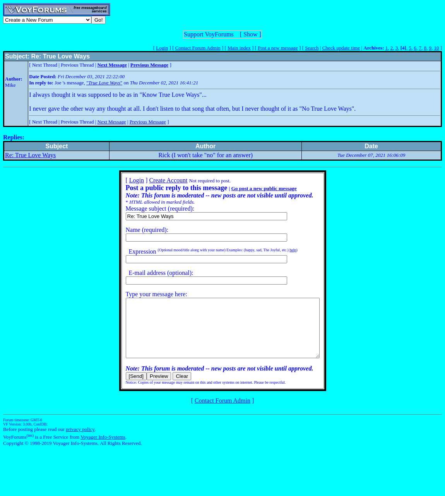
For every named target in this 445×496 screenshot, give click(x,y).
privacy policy (80, 441)
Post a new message (278, 48)
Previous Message (148, 122)
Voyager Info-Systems (102, 448)
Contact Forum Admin (198, 48)
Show (250, 34)
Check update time (341, 48)
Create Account (156, 180)
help (281, 250)
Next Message (112, 122)
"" (104, 83)
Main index (239, 48)
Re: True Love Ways (30, 155)
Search (311, 48)
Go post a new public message (252, 188)
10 (436, 48)
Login (162, 48)
